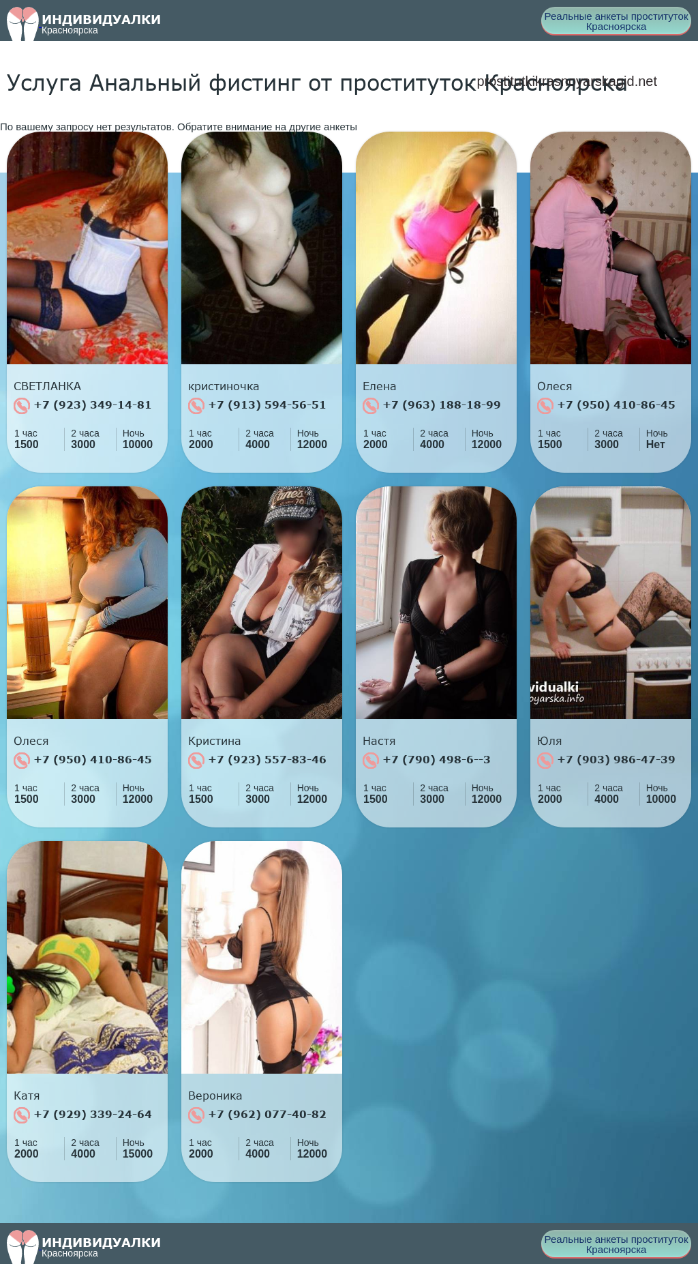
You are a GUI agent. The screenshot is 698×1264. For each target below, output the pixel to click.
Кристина (214, 740)
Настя (379, 740)
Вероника (215, 1095)
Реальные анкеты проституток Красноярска (616, 21)
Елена (380, 386)
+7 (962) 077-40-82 (257, 1115)
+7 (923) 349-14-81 (83, 406)
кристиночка (224, 386)
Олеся (555, 386)
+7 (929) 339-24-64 (83, 1115)
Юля (549, 740)
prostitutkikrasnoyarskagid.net (566, 81)
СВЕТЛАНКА (47, 386)
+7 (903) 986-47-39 (606, 760)
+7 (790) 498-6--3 (427, 760)
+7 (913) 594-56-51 (257, 406)
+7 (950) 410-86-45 (606, 406)
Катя (27, 1095)
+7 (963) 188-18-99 (432, 406)
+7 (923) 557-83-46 (257, 760)
